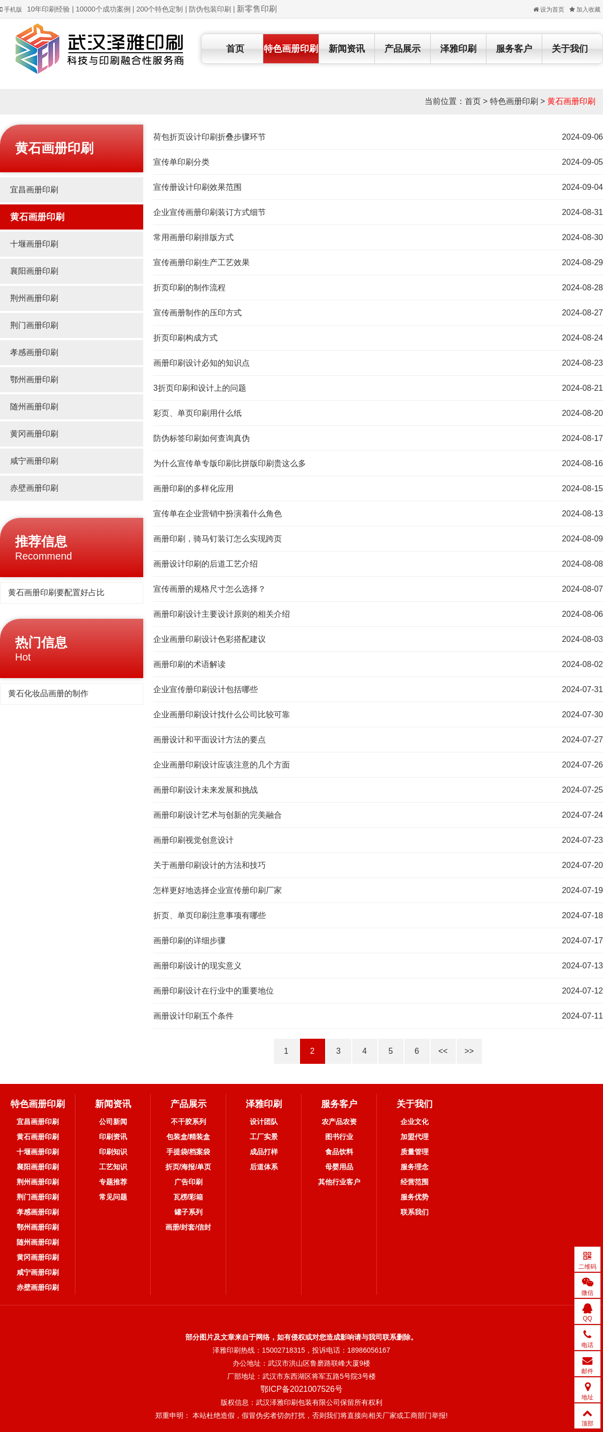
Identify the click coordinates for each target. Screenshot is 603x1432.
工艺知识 (113, 1167)
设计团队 (264, 1122)
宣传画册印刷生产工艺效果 (201, 262)
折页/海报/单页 (188, 1167)
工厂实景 (264, 1137)
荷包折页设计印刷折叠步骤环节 (209, 137)
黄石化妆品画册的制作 (48, 693)
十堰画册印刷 (34, 244)
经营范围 (414, 1182)
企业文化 (414, 1122)
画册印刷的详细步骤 (189, 940)
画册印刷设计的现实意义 (197, 965)
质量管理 (414, 1152)
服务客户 (514, 49)
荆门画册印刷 (34, 325)
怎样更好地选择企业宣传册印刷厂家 (217, 890)
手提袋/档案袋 (188, 1152)
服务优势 (414, 1197)
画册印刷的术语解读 (189, 664)
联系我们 (414, 1212)
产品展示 (402, 49)
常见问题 (113, 1197)
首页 (235, 49)
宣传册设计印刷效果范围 (197, 187)
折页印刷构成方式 (185, 338)
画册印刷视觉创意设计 (193, 840)
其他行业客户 (339, 1182)
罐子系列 (188, 1212)
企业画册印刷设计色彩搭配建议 (209, 639)
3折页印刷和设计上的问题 (199, 388)
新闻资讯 (347, 49)
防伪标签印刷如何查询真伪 (201, 438)
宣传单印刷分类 (181, 162)
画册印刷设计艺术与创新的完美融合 (217, 815)
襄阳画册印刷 (34, 271)
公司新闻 (113, 1122)
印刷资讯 (113, 1137)
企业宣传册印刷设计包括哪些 (205, 689)
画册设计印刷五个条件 (193, 1016)
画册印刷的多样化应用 (193, 488)
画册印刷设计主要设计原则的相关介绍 (221, 614)
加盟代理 (414, 1137)
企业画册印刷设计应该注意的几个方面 (221, 764)
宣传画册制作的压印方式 (197, 312)
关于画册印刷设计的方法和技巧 (209, 865)
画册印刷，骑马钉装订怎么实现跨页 (217, 538)
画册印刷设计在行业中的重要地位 (213, 990)
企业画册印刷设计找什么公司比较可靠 (221, 714)
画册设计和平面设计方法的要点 (209, 739)
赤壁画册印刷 (34, 488)
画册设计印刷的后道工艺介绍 (205, 564)
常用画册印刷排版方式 (193, 237)
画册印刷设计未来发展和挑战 (205, 790)
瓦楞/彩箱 (188, 1197)
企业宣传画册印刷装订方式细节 (209, 212)
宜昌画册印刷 (34, 189)
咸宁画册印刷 (34, 461)
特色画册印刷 (291, 49)
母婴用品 (339, 1167)
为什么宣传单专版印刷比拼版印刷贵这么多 (229, 463)
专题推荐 (113, 1182)
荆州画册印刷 (34, 298)
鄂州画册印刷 (34, 379)
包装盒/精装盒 (188, 1137)
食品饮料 (339, 1152)
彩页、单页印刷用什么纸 (197, 413)
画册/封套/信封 (188, 1227)
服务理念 (414, 1167)
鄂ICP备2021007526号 (301, 1389)
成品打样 (264, 1152)
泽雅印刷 (458, 49)
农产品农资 (339, 1122)
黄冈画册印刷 (34, 433)
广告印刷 (188, 1182)
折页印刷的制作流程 (189, 287)
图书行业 (339, 1137)
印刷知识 (113, 1152)
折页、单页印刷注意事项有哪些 (209, 915)
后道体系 (264, 1167)
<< (443, 1051)
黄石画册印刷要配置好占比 (56, 592)
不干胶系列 (188, 1122)
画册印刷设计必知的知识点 (201, 363)
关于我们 (570, 49)
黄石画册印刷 (571, 101)
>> (469, 1051)
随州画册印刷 (34, 406)
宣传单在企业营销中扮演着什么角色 (217, 513)
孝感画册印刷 (34, 352)
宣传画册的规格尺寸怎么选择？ (209, 589)
